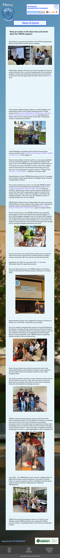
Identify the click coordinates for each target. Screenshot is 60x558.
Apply (28, 548)
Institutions (29, 551)
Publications (49, 550)
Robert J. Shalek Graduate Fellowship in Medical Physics (29, 207)
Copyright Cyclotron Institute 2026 (30, 556)
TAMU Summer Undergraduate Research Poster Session (29, 187)
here (38, 262)
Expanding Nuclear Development (37, 8)
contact (49, 551)
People (29, 550)
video (49, 76)
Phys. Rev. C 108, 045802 (17, 171)
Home (9, 548)
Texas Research (32, 6)
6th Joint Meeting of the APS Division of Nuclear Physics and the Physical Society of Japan (30, 114)
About (9, 550)
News (9, 551)
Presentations (49, 548)
